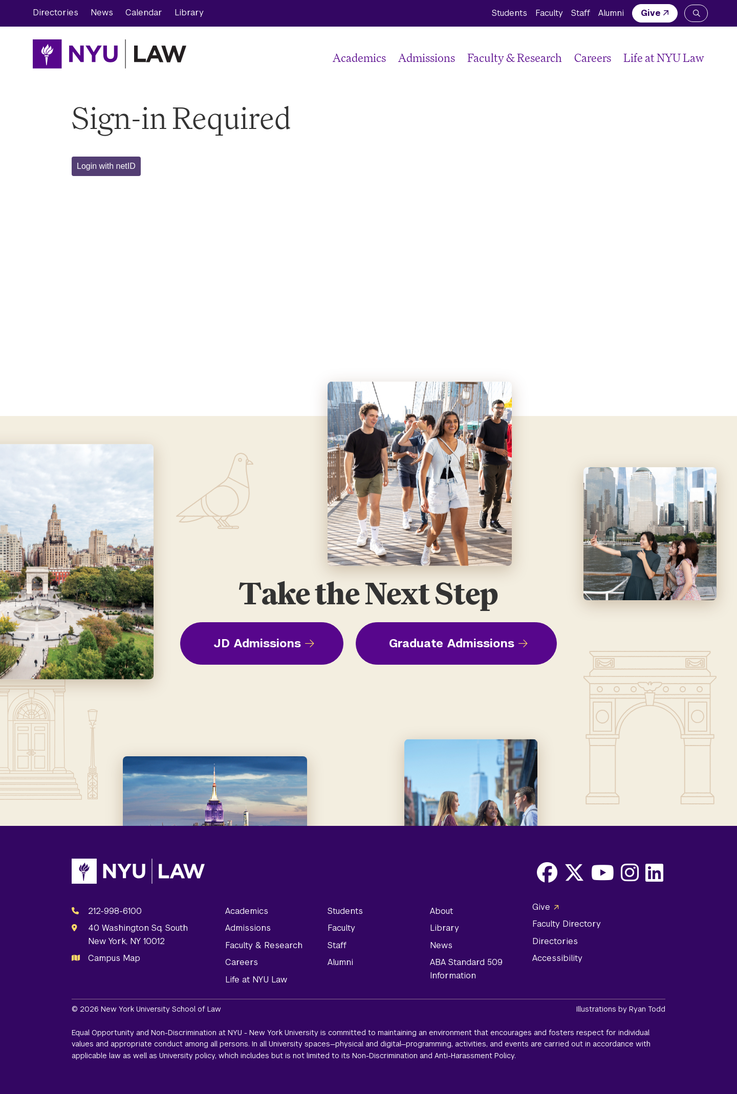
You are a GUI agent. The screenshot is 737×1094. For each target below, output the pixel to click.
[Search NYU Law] (696, 13)
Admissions (426, 57)
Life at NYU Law (663, 57)
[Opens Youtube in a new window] (602, 872)
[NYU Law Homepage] (109, 54)
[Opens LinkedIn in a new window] (654, 872)
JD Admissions (257, 643)
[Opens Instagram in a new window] (630, 872)
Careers (592, 57)
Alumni (611, 13)
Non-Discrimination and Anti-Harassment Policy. (434, 1055)
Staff (580, 13)
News (102, 12)
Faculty (549, 13)
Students (509, 13)
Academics (359, 57)
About (441, 911)
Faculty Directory (566, 923)
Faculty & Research (514, 57)
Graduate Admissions (451, 643)
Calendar (143, 12)
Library (189, 12)
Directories (55, 12)
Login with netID (106, 166)
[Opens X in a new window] (574, 872)
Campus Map (114, 958)
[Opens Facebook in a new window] (547, 872)
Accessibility (557, 958)
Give (651, 13)
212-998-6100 (115, 911)
